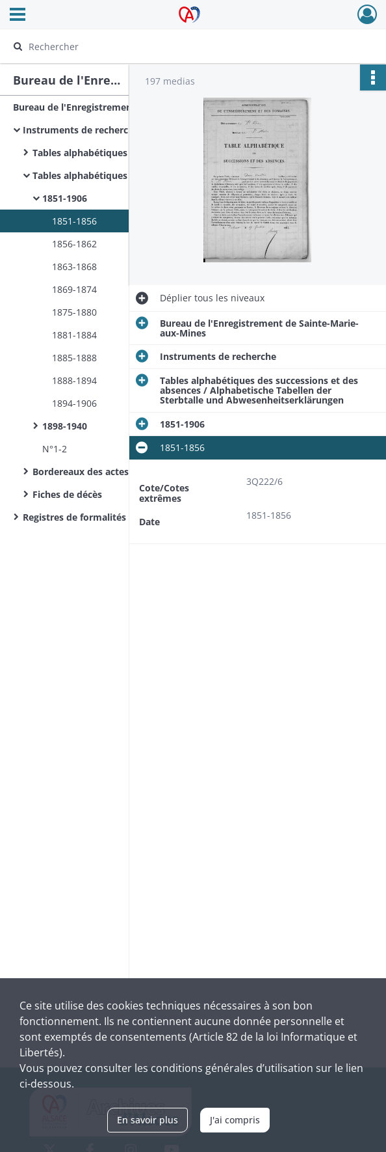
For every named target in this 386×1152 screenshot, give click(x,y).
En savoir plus (147, 1120)
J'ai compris (235, 1120)
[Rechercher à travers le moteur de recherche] (181, 46)
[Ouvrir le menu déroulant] (17, 15)
